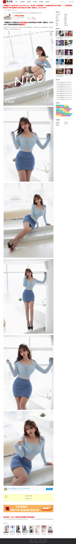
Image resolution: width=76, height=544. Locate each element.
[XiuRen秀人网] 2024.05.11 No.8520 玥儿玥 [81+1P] (43, 519)
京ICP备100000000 (42, 542)
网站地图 (41, 1)
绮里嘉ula (58, 108)
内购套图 (29, 1)
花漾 (13, 10)
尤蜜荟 (57, 17)
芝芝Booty (67, 107)
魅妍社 (57, 23)
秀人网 (57, 110)
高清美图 (57, 125)
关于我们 (31, 540)
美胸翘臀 (58, 105)
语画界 (57, 19)
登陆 (26, 498)
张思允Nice (21, 15)
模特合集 (67, 110)
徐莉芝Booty (68, 115)
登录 (70, 1)
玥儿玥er (67, 112)
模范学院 (57, 20)
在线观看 (47, 1)
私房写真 (66, 123)
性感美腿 (57, 122)
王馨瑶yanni (66, 113)
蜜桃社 (65, 23)
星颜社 (57, 25)
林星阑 (71, 113)
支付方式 (35, 540)
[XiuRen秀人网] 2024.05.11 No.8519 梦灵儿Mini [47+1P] (17, 519)
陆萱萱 (63, 107)
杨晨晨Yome (58, 115)
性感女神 (66, 105)
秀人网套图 (22, 1)
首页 (16, 1)
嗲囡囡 (65, 19)
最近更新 (9, 10)
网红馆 (65, 20)
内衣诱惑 (62, 105)
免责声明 (40, 540)
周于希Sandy (58, 107)
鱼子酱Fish (58, 113)
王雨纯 (62, 108)
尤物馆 (65, 22)
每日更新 (35, 1)
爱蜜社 (65, 17)
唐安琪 (62, 113)
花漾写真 (16, 15)
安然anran (63, 115)
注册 (72, 1)
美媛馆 (64, 110)
